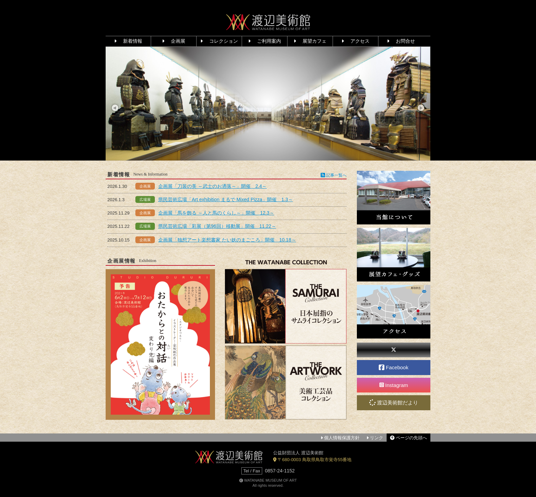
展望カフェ (310, 41)
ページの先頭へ (408, 437)
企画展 (173, 41)
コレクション (219, 41)
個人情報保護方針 (340, 437)
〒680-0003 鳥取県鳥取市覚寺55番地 (312, 459)
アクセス (355, 41)
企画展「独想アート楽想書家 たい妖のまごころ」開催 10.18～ (227, 240)
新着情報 (128, 41)
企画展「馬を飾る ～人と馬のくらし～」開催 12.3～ (216, 213)
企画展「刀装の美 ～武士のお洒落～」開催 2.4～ (212, 186)
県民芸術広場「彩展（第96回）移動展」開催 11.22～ (217, 226)
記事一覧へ (334, 175)
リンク (374, 437)
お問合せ (401, 41)
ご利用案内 (264, 41)
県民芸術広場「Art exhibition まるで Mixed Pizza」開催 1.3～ (225, 199)
